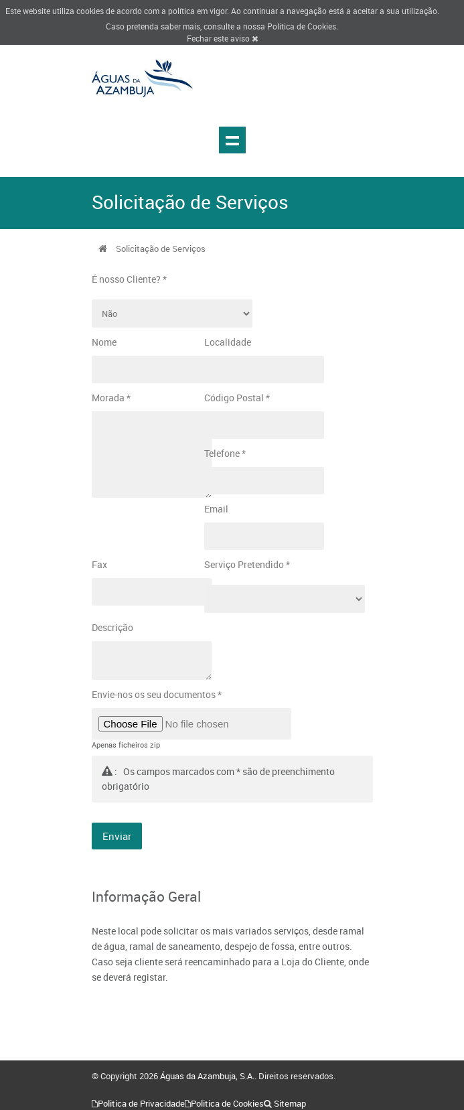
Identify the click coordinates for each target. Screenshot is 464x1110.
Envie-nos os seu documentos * (157, 694)
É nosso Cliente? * (129, 279)
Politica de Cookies (301, 26)
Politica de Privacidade (141, 1103)
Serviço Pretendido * (247, 564)
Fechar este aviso (222, 38)
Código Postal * (237, 397)
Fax (99, 564)
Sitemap (290, 1103)
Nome (104, 342)
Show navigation (232, 140)
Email (216, 508)
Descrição (112, 627)
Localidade (227, 342)
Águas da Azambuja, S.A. (207, 1076)
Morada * (111, 397)
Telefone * (225, 453)
